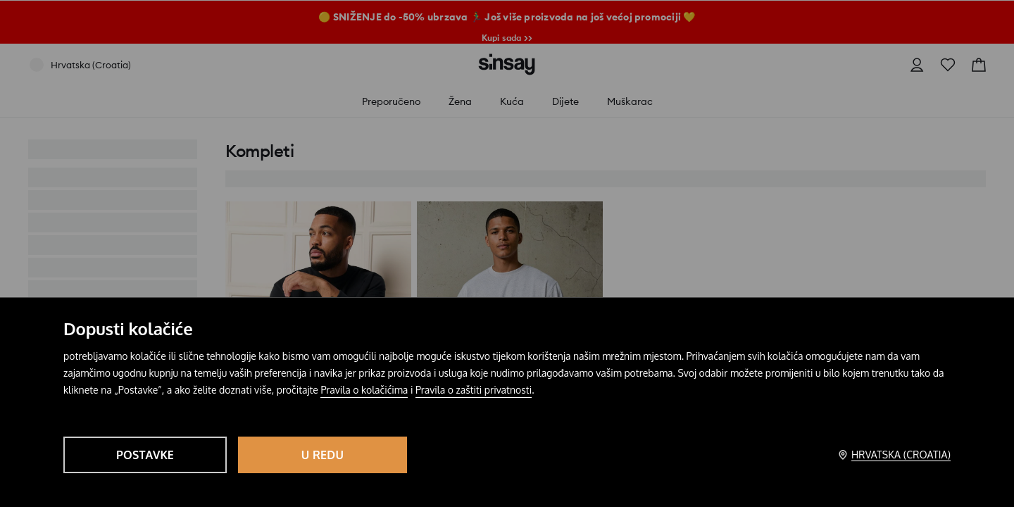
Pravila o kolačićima (364, 390)
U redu (322, 455)
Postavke (145, 455)
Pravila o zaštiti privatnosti (473, 390)
